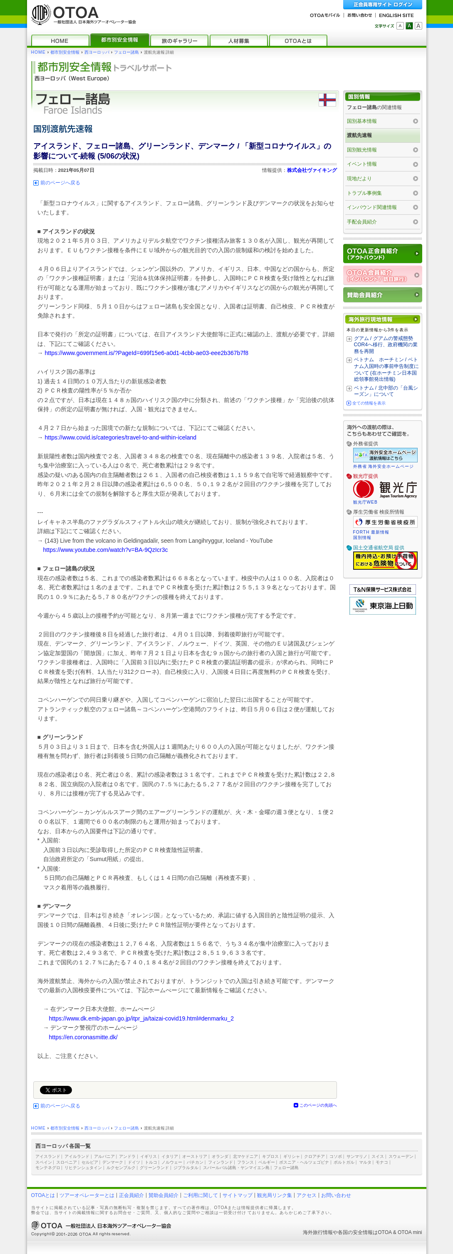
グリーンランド (154, 1167)
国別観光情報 (362, 150)
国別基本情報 (362, 121)
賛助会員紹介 (163, 1195)
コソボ (335, 1156)
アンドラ (127, 1156)
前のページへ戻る (60, 182)
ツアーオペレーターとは (86, 1195)
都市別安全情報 (64, 52)
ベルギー (266, 1162)
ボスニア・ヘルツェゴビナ (304, 1162)
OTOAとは (43, 1195)
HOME (38, 52)
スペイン (43, 1162)
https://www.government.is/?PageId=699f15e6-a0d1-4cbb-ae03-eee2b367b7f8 (147, 353)
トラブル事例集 (364, 193)
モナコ (382, 1162)
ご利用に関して (200, 1195)
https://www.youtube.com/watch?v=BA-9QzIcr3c (105, 549)
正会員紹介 (131, 1195)
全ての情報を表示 (369, 403)
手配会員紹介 (362, 222)
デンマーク (112, 1162)
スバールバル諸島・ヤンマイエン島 (236, 1167)
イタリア (169, 1156)
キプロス (270, 1156)
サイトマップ (237, 1195)
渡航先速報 (359, 135)
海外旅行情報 (318, 1232)
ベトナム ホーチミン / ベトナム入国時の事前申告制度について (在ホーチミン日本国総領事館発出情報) (386, 369)
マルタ (365, 1162)
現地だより (359, 178)
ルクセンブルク (121, 1167)
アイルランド (76, 1156)
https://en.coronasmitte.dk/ (83, 1037)
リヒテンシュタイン (83, 1167)
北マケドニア (245, 1156)
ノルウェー (171, 1162)
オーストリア (194, 1156)
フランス (245, 1162)
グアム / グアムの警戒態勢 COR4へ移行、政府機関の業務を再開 (386, 344)
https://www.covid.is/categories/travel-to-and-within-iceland (121, 437)
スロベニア (66, 1162)
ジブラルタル (185, 1167)
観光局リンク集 (274, 1195)
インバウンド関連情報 (372, 207)
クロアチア (314, 1156)
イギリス (148, 1156)
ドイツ (134, 1162)
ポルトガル (344, 1162)
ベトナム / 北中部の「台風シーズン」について (386, 391)
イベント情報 (362, 164)
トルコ (151, 1162)
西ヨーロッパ (96, 52)
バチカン (195, 1162)
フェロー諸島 (126, 52)
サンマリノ (357, 1156)
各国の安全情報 (355, 1232)
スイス (377, 1156)
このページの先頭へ (318, 1105)
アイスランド (47, 1156)
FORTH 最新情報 (371, 532)
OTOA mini (410, 1232)
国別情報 (362, 537)
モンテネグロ (47, 1167)
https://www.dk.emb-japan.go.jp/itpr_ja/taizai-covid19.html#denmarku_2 (141, 1018)
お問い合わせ (336, 1195)
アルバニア (104, 1156)
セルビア (90, 1162)
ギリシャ (291, 1156)
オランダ (220, 1156)
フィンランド (220, 1162)
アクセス (307, 1195)
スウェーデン (401, 1156)
